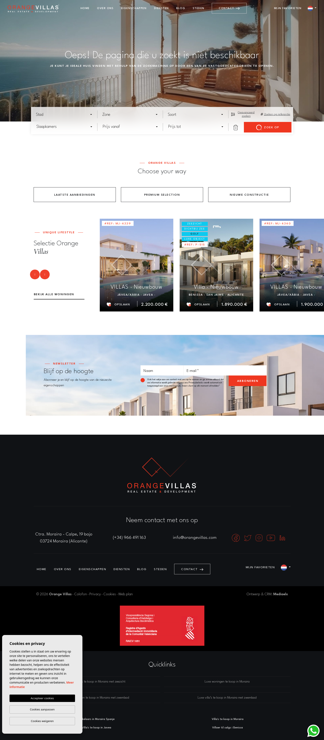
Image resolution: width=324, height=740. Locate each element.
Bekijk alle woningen (54, 294)
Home (85, 8)
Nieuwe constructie (249, 194)
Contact (229, 8)
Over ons (105, 8)
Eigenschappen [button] (134, 8)
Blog (180, 8)
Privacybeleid (195, 383)
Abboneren (247, 381)
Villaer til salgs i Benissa (227, 727)
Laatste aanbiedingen (74, 194)
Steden (198, 8)
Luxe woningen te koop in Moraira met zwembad (97, 697)
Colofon (80, 594)
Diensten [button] (161, 8)
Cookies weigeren (42, 721)
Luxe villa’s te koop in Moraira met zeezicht (96, 681)
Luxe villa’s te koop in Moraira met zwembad (227, 697)
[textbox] (65, 114)
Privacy (95, 594)
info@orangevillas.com (195, 538)
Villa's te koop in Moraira (227, 719)
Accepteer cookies (42, 698)
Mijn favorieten (288, 8)
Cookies (109, 594)
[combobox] (64, 114)
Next (45, 276)
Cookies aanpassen (42, 709)
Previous (31, 276)
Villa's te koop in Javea (96, 727)
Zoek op (267, 128)
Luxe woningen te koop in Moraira (227, 681)
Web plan (125, 594)
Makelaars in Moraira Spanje (96, 719)
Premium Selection (162, 194)
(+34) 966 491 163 (129, 538)
